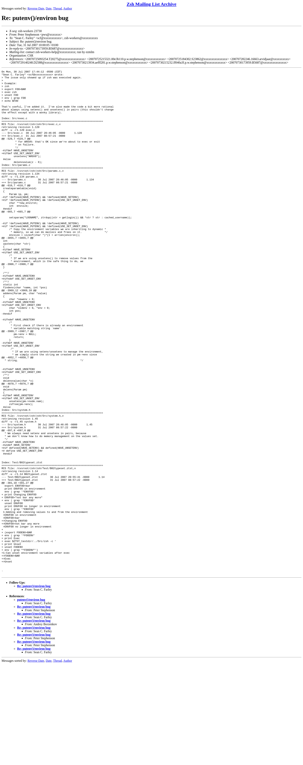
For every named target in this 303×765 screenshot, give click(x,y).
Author (67, 8)
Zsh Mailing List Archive (151, 4)
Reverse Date (36, 8)
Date (49, 8)
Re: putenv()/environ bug (33, 687)
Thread (57, 8)
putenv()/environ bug (31, 700)
